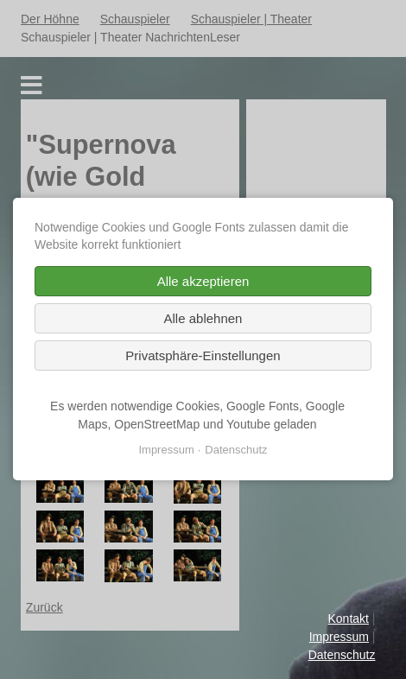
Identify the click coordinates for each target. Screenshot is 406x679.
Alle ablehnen (203, 319)
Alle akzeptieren (203, 282)
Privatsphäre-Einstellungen (202, 356)
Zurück (44, 607)
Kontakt (347, 618)
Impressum (339, 637)
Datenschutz (342, 655)
